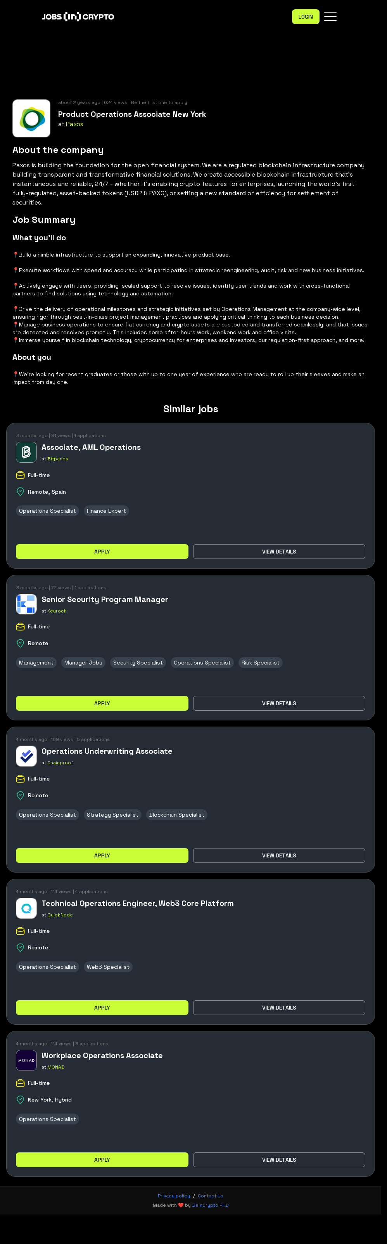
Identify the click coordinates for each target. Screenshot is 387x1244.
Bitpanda (57, 459)
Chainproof (60, 763)
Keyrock (57, 611)
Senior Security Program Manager (104, 599)
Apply (102, 551)
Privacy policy (174, 1196)
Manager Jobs (83, 662)
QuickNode (60, 915)
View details (279, 551)
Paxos (74, 124)
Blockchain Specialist (176, 814)
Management (36, 662)
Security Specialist (138, 662)
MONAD (56, 1067)
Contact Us (210, 1196)
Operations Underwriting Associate (107, 751)
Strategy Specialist (112, 814)
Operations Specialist (47, 510)
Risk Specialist (261, 662)
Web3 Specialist (108, 966)
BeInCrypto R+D (210, 1205)
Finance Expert (106, 510)
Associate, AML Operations (91, 447)
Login (306, 16)
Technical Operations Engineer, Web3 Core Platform (137, 903)
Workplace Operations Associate (102, 1055)
